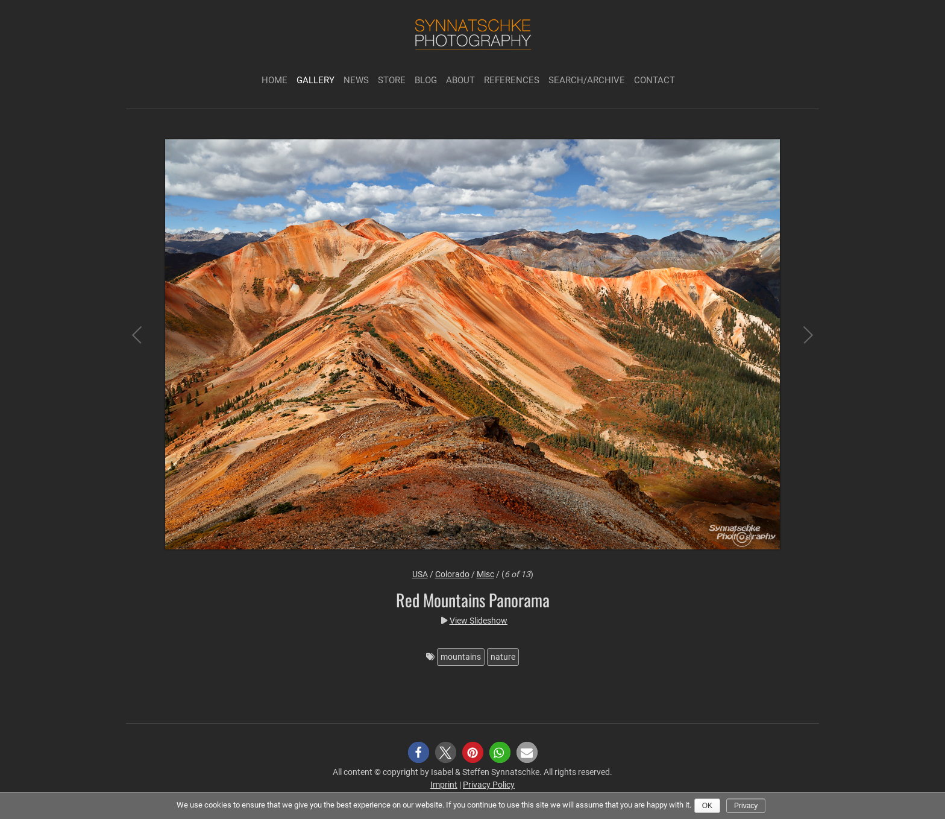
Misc (485, 574)
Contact (654, 80)
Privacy (746, 806)
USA (420, 574)
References (511, 80)
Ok (707, 806)
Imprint (443, 784)
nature (503, 657)
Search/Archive (586, 80)
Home (274, 80)
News (356, 80)
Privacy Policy (489, 784)
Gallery (315, 80)
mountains (461, 657)
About (460, 80)
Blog (426, 80)
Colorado (452, 574)
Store (392, 80)
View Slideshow (478, 620)
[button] (418, 752)
